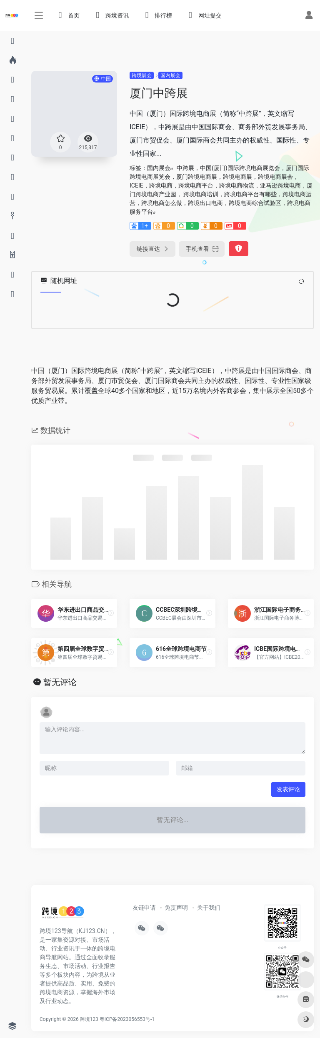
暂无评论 (60, 682)
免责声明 (176, 907)
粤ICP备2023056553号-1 (127, 1019)
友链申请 (144, 907)
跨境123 (89, 1019)
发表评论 (288, 789)
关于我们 (208, 907)
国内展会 (170, 75)
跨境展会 (142, 75)
